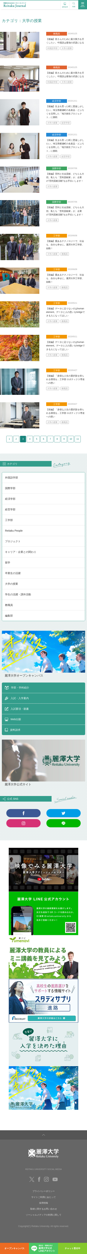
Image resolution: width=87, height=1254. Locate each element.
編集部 (9, 626)
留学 (7, 573)
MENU (83, 4)
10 (39, 449)
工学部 (9, 530)
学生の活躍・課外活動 (18, 605)
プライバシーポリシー (43, 1202)
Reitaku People (14, 541)
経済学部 (10, 509)
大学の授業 (67, 48)
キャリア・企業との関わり (20, 562)
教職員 (65, 254)
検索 (73, 4)
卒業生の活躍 (13, 583)
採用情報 (43, 1213)
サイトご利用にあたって (43, 1207)
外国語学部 (52, 48)
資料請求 (65, 4)
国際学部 (10, 498)
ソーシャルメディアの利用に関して (43, 1225)
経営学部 (66, 123)
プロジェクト (13, 551)
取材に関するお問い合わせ (43, 1219)
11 (48, 449)
